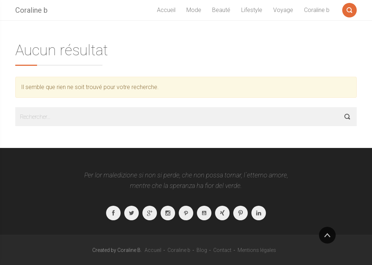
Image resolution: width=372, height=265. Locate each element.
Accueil (166, 10)
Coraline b (31, 10)
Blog (202, 250)
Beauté (221, 10)
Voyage (283, 10)
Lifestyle (251, 10)
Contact (222, 250)
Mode (193, 10)
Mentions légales (257, 250)
